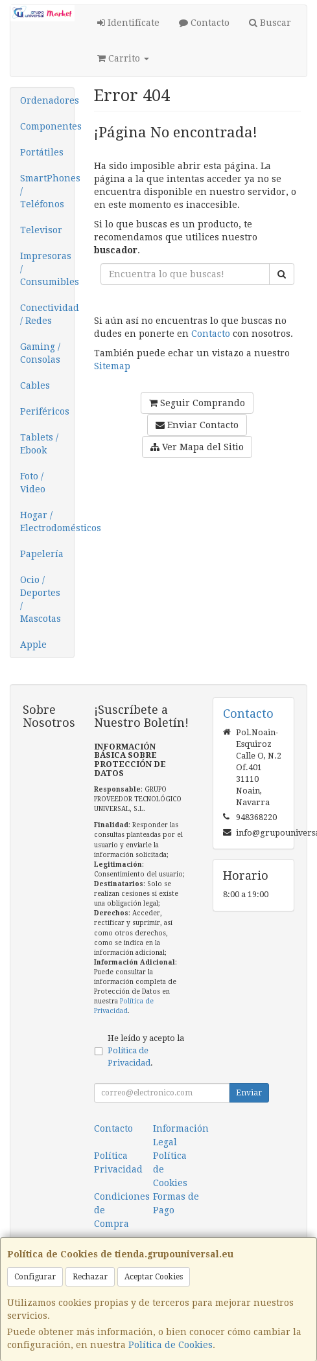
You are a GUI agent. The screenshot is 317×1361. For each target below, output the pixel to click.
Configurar (35, 1276)
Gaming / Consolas (40, 353)
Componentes (47, 126)
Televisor (41, 230)
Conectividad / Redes (47, 314)
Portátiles (42, 152)
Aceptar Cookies (153, 1276)
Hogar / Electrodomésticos (47, 521)
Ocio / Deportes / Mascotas (40, 599)
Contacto (204, 22)
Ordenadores (47, 100)
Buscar (270, 22)
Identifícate (128, 22)
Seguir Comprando (197, 403)
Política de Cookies (170, 1345)
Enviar (249, 1092)
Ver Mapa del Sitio (197, 447)
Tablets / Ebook (39, 443)
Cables (35, 385)
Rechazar (90, 1276)
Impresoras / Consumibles (47, 269)
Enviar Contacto (197, 425)
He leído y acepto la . (146, 1050)
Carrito (123, 58)
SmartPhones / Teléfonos (47, 191)
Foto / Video (32, 482)
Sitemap (112, 366)
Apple (33, 644)
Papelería (42, 554)
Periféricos (44, 411)
